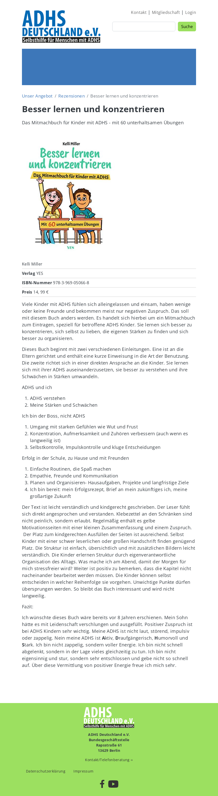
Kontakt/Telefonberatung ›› (109, 759)
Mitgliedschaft (166, 12)
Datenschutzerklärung (45, 771)
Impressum (83, 771)
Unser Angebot (37, 96)
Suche (187, 26)
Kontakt (139, 12)
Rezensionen (71, 96)
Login (190, 12)
